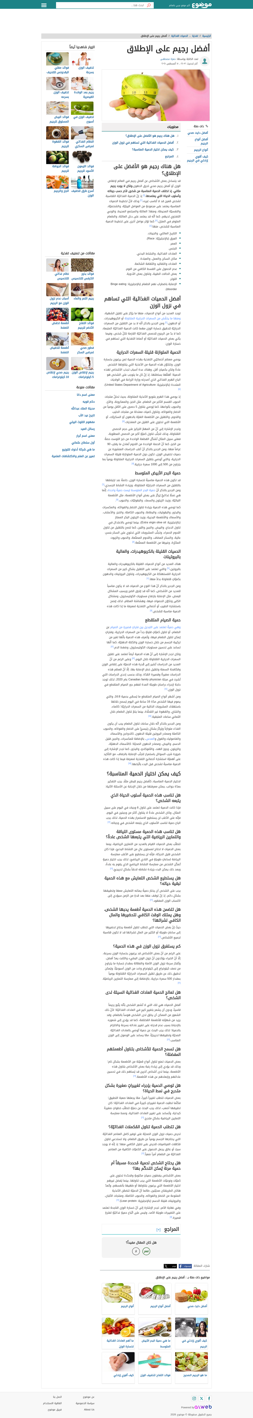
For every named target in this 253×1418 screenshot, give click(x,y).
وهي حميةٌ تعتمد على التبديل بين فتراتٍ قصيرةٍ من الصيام (145, 627)
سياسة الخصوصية (85, 1403)
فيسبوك (187, 1266)
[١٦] (109, 822)
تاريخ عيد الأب (86, 415)
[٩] (168, 568)
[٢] (141, 200)
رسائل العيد (87, 429)
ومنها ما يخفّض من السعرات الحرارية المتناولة (153, 318)
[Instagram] (194, 1398)
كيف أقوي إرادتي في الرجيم (197, 158)
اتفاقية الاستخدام (52, 1403)
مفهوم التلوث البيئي (82, 422)
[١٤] (166, 689)
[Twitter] (201, 1398)
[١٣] (133, 658)
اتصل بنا (57, 1397)
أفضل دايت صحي (197, 133)
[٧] (117, 500)
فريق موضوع (55, 1409)
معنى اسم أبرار (85, 436)
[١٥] (149, 716)
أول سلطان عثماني (83, 442)
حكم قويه (89, 401)
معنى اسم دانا (86, 394)
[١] (144, 195)
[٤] (151, 226)
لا (136, 1251)
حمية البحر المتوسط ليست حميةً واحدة (131, 490)
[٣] (156, 221)
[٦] (103, 484)
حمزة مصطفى (168, 59)
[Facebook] (209, 1398)
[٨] (133, 542)
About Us (89, 1409)
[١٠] (148, 578)
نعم (146, 1251)
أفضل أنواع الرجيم (201, 141)
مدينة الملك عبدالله (83, 408)
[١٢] (112, 647)
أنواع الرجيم (201, 150)
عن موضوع (88, 1397)
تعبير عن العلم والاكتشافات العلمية (73, 456)
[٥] (179, 389)
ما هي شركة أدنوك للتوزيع (78, 449)
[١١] (151, 610)
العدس (150, 738)
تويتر (174, 1266)
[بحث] (149, 5)
